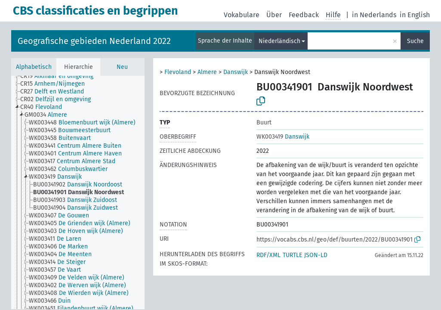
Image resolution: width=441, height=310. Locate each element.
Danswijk (235, 72)
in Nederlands (374, 15)
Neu (122, 67)
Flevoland (177, 72)
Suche (415, 41)
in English (415, 15)
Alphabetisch (34, 67)
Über (274, 15)
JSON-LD (315, 255)
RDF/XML (268, 255)
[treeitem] (60, 76)
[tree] (78, 192)
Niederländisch (279, 41)
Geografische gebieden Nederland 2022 (94, 41)
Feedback (304, 15)
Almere (207, 72)
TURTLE (292, 255)
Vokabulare (241, 15)
